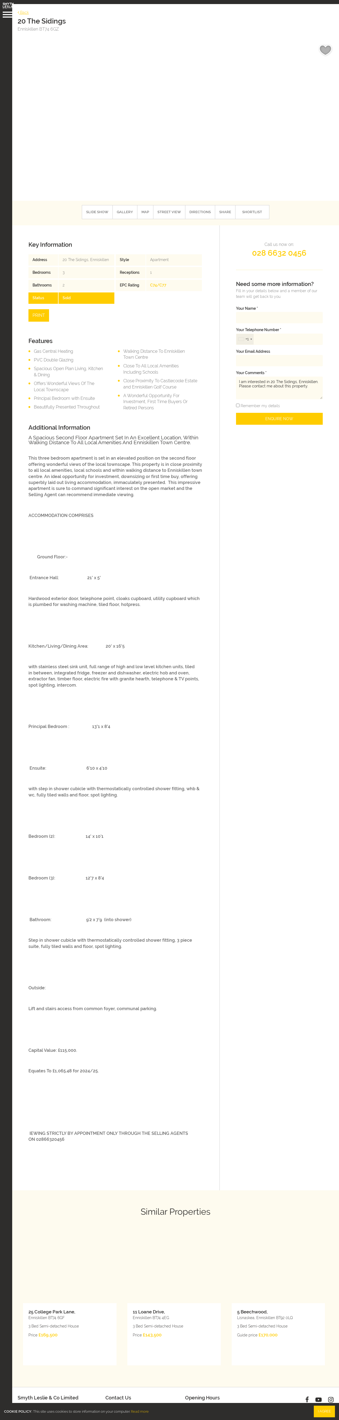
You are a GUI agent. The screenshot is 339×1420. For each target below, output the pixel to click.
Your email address (253, 345)
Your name (247, 302)
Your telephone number (258, 324)
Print (43, 309)
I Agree (324, 1411)
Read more (140, 1411)
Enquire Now (279, 412)
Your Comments (251, 367)
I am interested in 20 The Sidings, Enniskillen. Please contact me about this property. (279, 382)
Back (27, 8)
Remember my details (260, 400)
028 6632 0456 (279, 246)
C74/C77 (159, 279)
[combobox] (245, 333)
